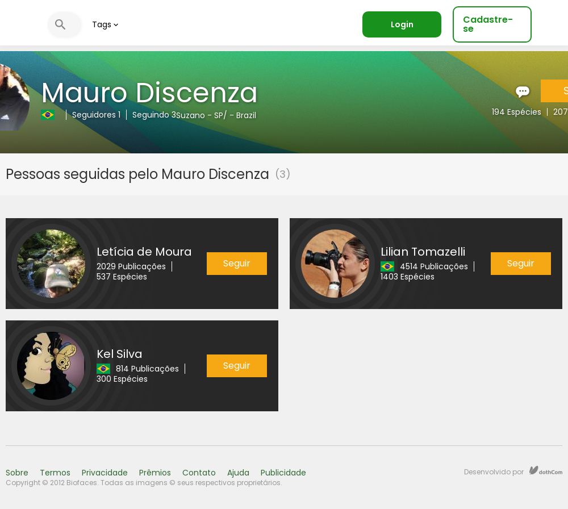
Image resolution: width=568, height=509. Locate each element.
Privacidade (105, 472)
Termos (55, 472)
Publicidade (283, 472)
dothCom (545, 470)
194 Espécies (516, 112)
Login (402, 24)
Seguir (236, 263)
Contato (199, 472)
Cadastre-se (488, 24)
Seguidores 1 (96, 115)
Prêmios (155, 472)
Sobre (17, 472)
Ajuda (238, 472)
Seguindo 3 (154, 115)
